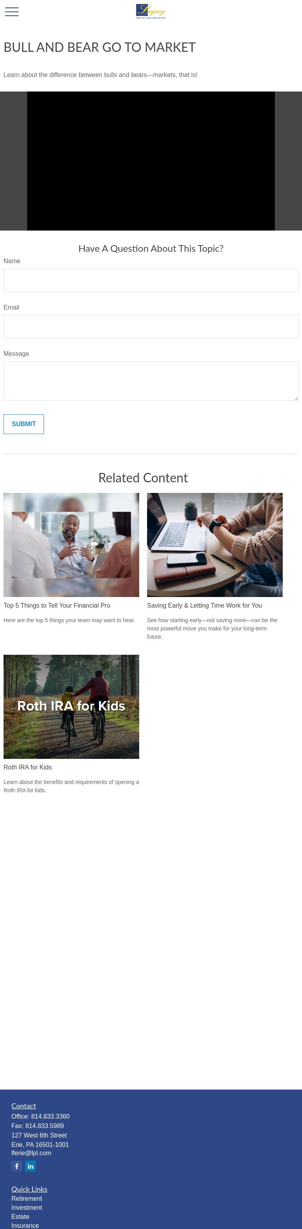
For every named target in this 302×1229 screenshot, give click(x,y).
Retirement (26, 1198)
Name (12, 261)
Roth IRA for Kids (28, 767)
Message (16, 353)
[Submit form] (24, 424)
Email (11, 307)
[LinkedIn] (30, 1166)
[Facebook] (16, 1166)
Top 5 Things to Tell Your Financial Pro (57, 605)
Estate (20, 1216)
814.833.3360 (50, 1116)
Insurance (25, 1225)
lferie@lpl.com (31, 1153)
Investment (26, 1207)
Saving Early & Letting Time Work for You (204, 605)
